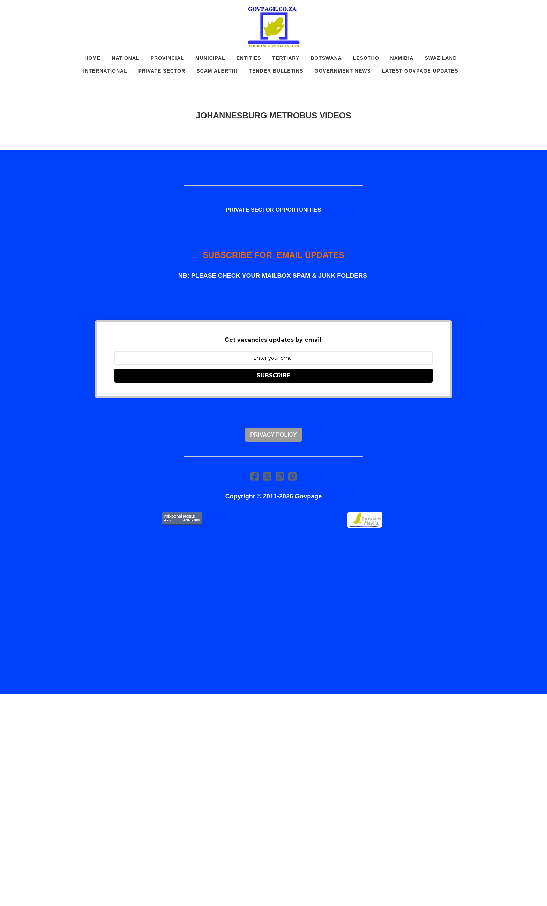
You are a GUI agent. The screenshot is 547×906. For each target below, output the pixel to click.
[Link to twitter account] (267, 476)
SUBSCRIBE (273, 375)
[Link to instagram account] (280, 476)
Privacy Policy (273, 435)
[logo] (273, 27)
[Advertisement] (273, 606)
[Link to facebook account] (254, 476)
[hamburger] (64, 11)
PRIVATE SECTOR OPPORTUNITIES (273, 210)
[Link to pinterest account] (292, 476)
